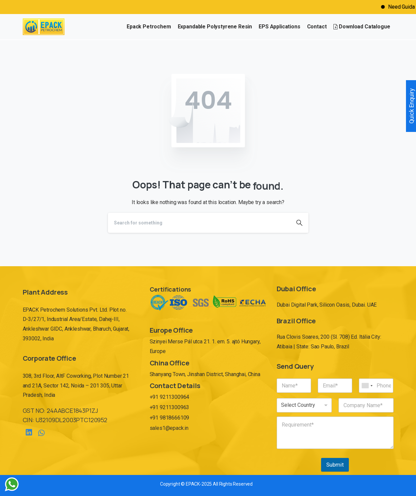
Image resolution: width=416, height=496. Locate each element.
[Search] (199, 223)
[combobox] (367, 385)
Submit (335, 464)
